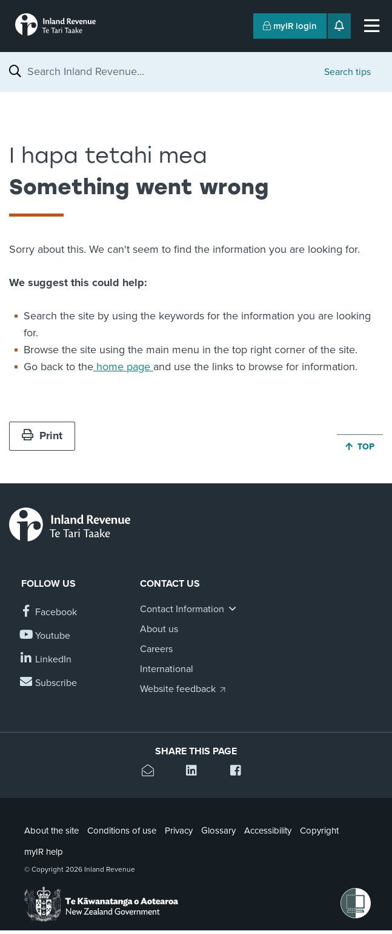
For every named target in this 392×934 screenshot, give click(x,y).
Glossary (218, 830)
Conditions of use (121, 830)
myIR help (43, 851)
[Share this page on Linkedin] (196, 772)
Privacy (179, 830)
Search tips (347, 72)
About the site (51, 830)
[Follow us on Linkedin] (46, 659)
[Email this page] (152, 772)
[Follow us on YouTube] (45, 636)
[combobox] (169, 71)
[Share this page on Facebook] (240, 772)
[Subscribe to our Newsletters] (49, 683)
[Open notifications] (339, 26)
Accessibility (267, 830)
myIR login (290, 26)
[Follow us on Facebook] (49, 612)
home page (123, 366)
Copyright (319, 830)
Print (42, 435)
